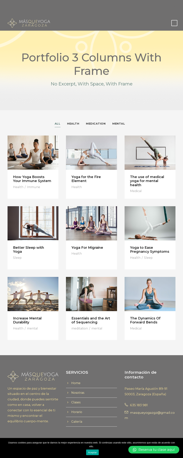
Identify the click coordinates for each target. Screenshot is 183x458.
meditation (79, 328)
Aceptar (92, 452)
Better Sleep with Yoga (28, 250)
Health (73, 123)
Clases (75, 402)
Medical (136, 191)
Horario (76, 412)
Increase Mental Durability (27, 320)
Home (75, 383)
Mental (118, 123)
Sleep (17, 258)
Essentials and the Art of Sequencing (90, 320)
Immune (33, 187)
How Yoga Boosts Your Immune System (32, 179)
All (57, 123)
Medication (96, 123)
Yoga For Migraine (87, 248)
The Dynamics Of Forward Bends (145, 320)
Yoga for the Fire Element (86, 179)
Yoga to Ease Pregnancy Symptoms (149, 250)
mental (32, 328)
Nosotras (77, 393)
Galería (76, 422)
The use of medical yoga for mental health (147, 181)
